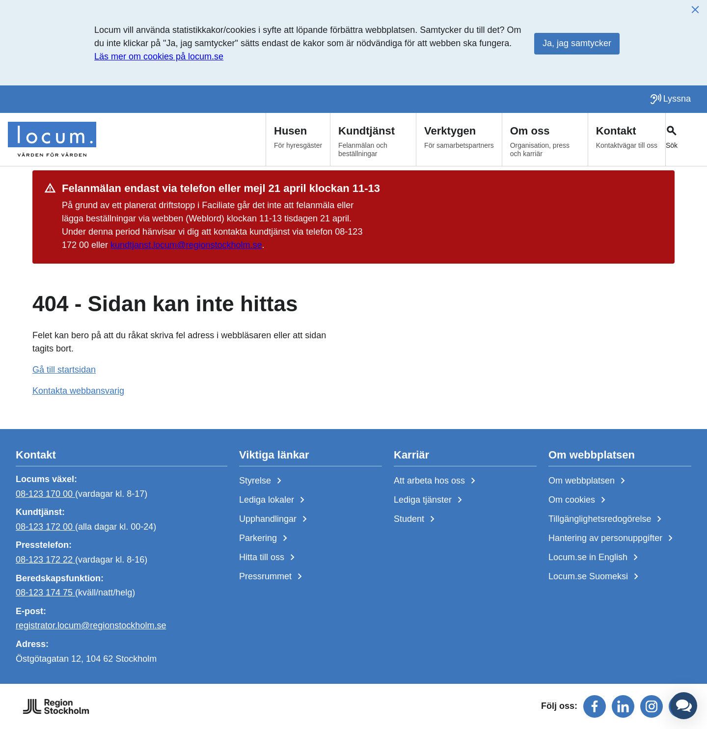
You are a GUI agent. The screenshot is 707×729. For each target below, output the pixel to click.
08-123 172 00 (45, 527)
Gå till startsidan (64, 370)
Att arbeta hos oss (436, 481)
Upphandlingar (275, 519)
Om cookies (578, 500)
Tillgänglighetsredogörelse (606, 519)
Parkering (265, 538)
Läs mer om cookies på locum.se (158, 56)
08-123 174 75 (45, 592)
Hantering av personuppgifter (612, 538)
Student (416, 519)
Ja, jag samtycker (577, 43)
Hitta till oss (269, 558)
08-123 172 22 (45, 560)
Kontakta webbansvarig (78, 391)
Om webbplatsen (588, 481)
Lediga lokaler (273, 500)
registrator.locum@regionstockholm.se (91, 625)
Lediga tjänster (430, 500)
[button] (683, 705)
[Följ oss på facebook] (594, 706)
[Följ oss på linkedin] (623, 706)
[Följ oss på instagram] (651, 706)
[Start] (52, 139)
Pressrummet (272, 577)
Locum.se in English (595, 558)
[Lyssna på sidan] (670, 99)
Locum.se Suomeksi (595, 577)
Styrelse (262, 481)
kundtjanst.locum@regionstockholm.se (186, 245)
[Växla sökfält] (686, 139)
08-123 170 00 (45, 493)
